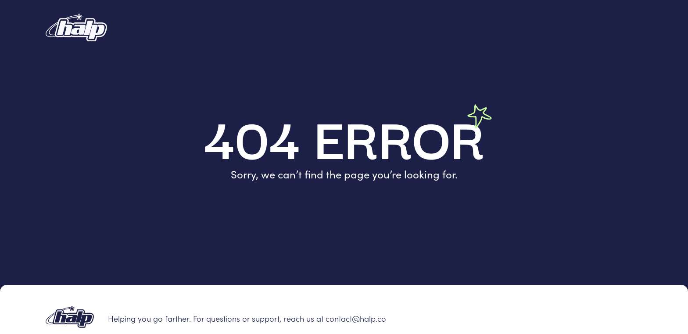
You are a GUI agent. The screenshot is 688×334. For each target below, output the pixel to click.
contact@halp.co (356, 318)
